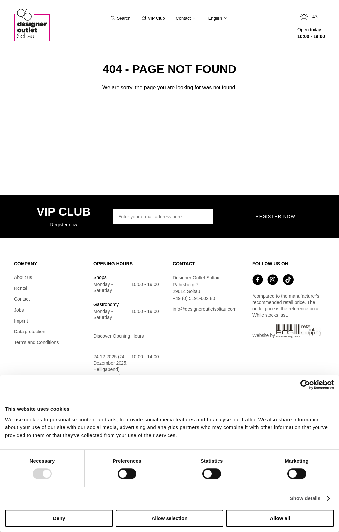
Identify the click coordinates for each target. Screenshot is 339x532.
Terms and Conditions (36, 342)
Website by (286, 331)
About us (23, 277)
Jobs (19, 310)
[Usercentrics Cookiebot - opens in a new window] (305, 385)
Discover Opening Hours (118, 336)
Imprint (21, 321)
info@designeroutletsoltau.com (204, 309)
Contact (22, 299)
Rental (20, 288)
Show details (305, 498)
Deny (59, 518)
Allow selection (169, 518)
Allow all (280, 518)
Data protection (29, 331)
